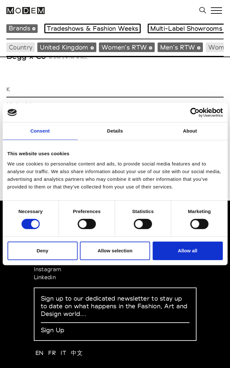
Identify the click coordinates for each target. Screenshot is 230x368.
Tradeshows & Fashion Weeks (92, 28)
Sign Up (52, 330)
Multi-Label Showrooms (186, 28)
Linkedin (45, 277)
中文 (77, 352)
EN (39, 352)
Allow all (187, 250)
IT (63, 352)
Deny (42, 250)
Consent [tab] (40, 131)
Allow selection (115, 250)
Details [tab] (115, 131)
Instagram (48, 269)
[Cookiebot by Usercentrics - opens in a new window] (195, 112)
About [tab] (190, 131)
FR (52, 352)
